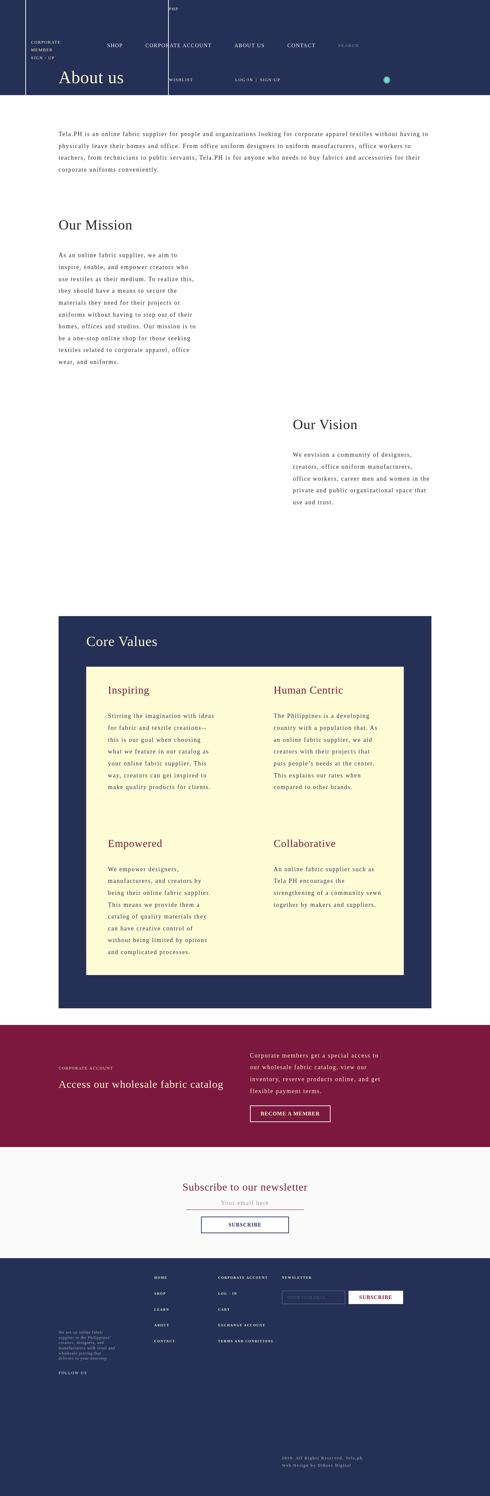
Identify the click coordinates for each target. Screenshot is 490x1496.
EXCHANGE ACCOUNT (229, 1325)
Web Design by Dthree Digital (316, 1465)
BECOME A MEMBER (290, 1113)
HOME (161, 1277)
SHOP (160, 1293)
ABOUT (162, 1325)
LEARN (161, 1309)
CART (224, 1309)
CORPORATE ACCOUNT (229, 1277)
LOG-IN (244, 79)
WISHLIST (181, 79)
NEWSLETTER (297, 1277)
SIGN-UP (270, 79)
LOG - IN (227, 1293)
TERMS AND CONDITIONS (229, 1341)
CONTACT (164, 1341)
